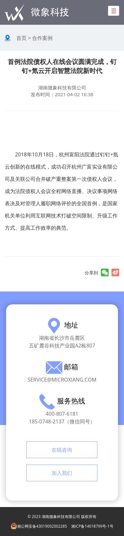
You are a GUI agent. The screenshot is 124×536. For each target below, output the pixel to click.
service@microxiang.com (62, 379)
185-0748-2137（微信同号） (62, 421)
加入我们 (62, 472)
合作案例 (42, 38)
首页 (21, 38)
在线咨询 (62, 449)
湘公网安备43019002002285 (39, 526)
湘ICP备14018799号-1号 (92, 526)
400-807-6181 (62, 413)
